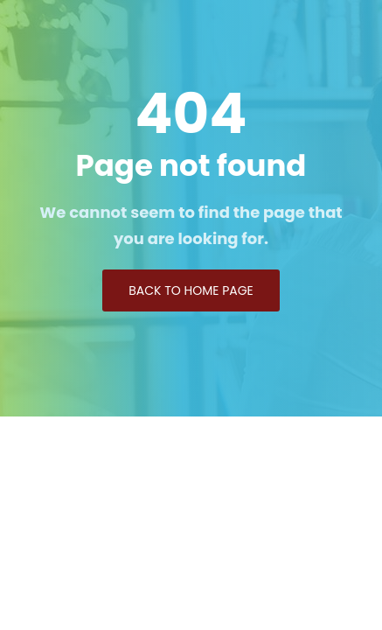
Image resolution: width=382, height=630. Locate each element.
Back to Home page (191, 290)
